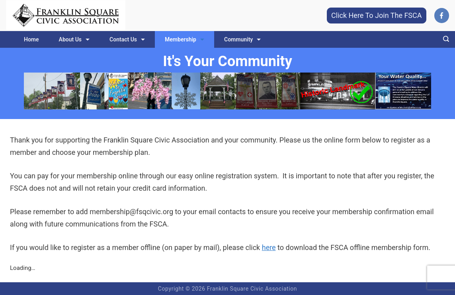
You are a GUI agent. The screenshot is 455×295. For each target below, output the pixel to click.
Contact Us (127, 39)
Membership (184, 39)
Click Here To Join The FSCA (376, 15)
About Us (74, 39)
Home (31, 39)
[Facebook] (441, 15)
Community (242, 39)
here (269, 247)
